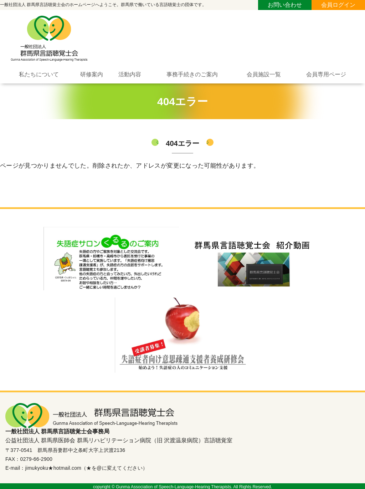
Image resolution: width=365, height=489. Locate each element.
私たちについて (39, 73)
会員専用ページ (326, 73)
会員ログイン (338, 5)
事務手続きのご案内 (192, 73)
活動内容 (129, 73)
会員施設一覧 (264, 73)
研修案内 (91, 73)
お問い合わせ (285, 5)
